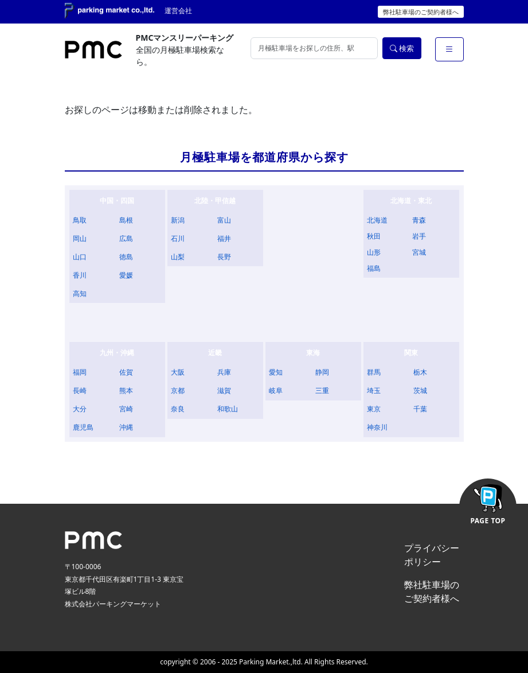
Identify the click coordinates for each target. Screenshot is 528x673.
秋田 (374, 236)
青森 (419, 220)
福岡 (80, 372)
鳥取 (80, 220)
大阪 (178, 372)
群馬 (374, 372)
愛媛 (126, 275)
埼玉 (374, 390)
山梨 (178, 257)
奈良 (178, 409)
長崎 (80, 390)
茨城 (420, 390)
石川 (178, 238)
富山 (224, 220)
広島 (126, 238)
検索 (402, 48)
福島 (374, 268)
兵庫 (224, 372)
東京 (374, 409)
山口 (80, 257)
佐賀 (126, 372)
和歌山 (227, 409)
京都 (178, 390)
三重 (322, 390)
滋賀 (224, 390)
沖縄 (126, 427)
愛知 (276, 372)
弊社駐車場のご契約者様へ (421, 11)
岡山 (80, 238)
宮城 (419, 252)
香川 (80, 275)
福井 (224, 238)
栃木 (420, 372)
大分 (80, 409)
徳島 (126, 257)
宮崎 (126, 409)
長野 (224, 257)
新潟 (178, 220)
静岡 (322, 372)
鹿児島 (83, 427)
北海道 (377, 220)
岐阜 (276, 390)
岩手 (419, 236)
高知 (80, 293)
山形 (374, 252)
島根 (126, 220)
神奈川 (377, 427)
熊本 (126, 390)
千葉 (420, 409)
